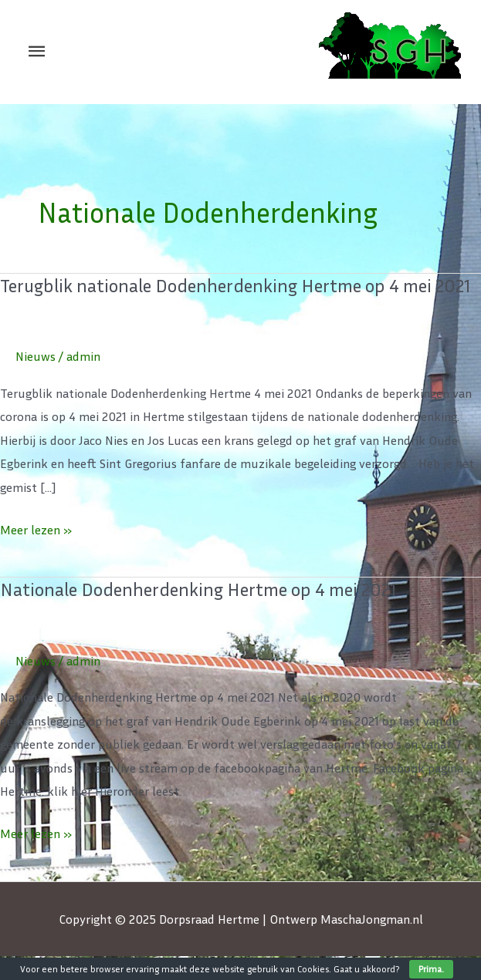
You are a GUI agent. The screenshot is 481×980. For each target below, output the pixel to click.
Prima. (431, 969)
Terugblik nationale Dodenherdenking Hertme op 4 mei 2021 (235, 285)
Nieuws (35, 356)
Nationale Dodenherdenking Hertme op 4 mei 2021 (198, 589)
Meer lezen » (36, 527)
